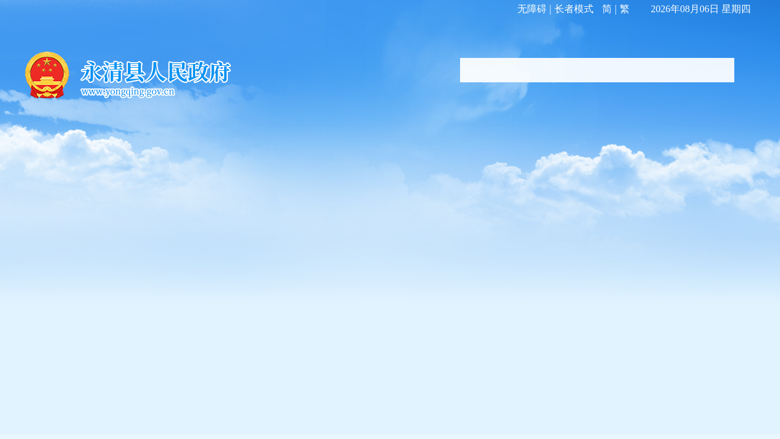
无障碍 (532, 9)
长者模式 (574, 9)
